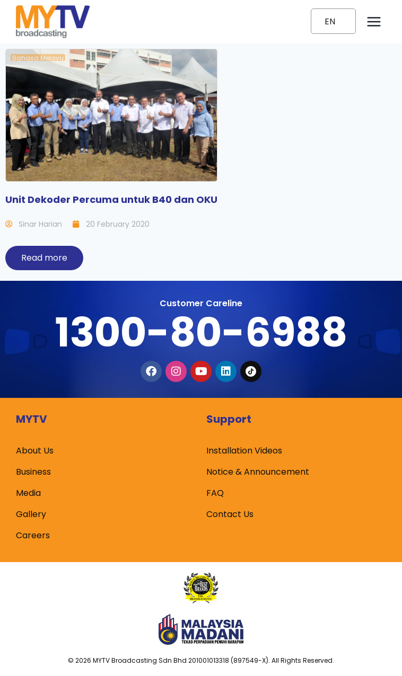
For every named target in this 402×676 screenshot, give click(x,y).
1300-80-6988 (201, 332)
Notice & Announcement (257, 472)
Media (28, 493)
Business (33, 472)
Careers (33, 535)
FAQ (215, 493)
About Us (35, 450)
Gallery (31, 514)
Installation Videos (244, 450)
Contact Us (230, 514)
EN (330, 21)
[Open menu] (373, 21)
